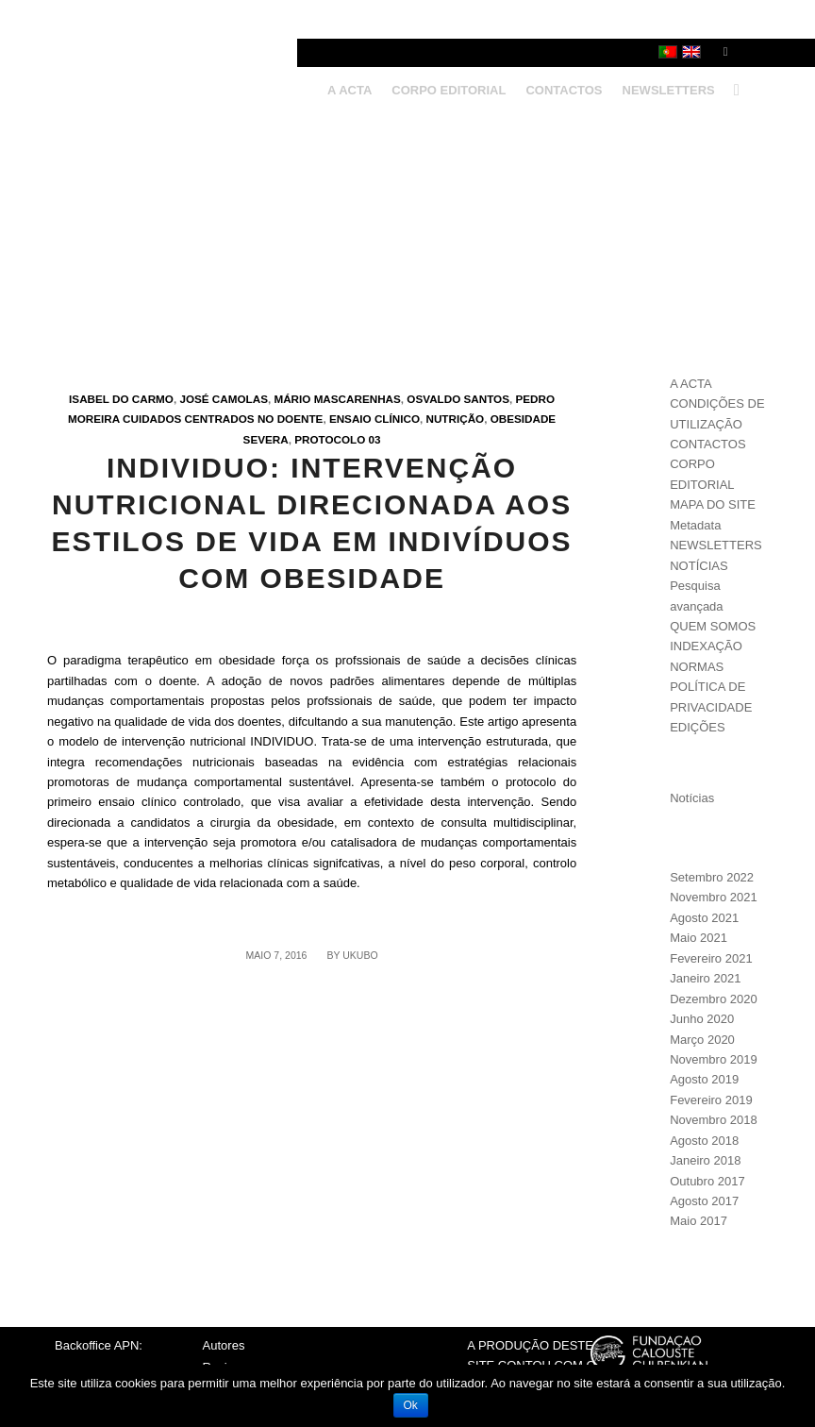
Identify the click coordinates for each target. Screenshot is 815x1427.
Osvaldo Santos (458, 399)
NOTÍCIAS (698, 566)
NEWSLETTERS (716, 545)
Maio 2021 (698, 938)
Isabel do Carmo (121, 399)
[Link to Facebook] (725, 52)
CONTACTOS (707, 444)
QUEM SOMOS (713, 626)
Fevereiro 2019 (711, 1100)
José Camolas (223, 399)
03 (375, 439)
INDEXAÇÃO (706, 646)
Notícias (692, 798)
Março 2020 (702, 1039)
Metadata (695, 525)
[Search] (732, 90)
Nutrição (454, 418)
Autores (224, 1345)
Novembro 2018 (713, 1120)
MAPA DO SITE (713, 504)
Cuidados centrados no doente (223, 418)
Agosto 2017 (704, 1201)
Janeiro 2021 (705, 978)
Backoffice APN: (98, 1345)
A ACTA (691, 384)
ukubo (359, 955)
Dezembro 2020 (713, 999)
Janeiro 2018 (705, 1160)
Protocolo (329, 439)
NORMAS (697, 667)
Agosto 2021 (704, 918)
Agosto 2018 (704, 1140)
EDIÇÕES (697, 727)
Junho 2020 (702, 1019)
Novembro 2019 (713, 1059)
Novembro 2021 (713, 897)
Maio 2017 (698, 1221)
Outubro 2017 (707, 1181)
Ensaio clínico (374, 418)
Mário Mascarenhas (337, 399)
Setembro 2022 (712, 877)
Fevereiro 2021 (711, 958)
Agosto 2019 (704, 1079)
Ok (411, 1405)
